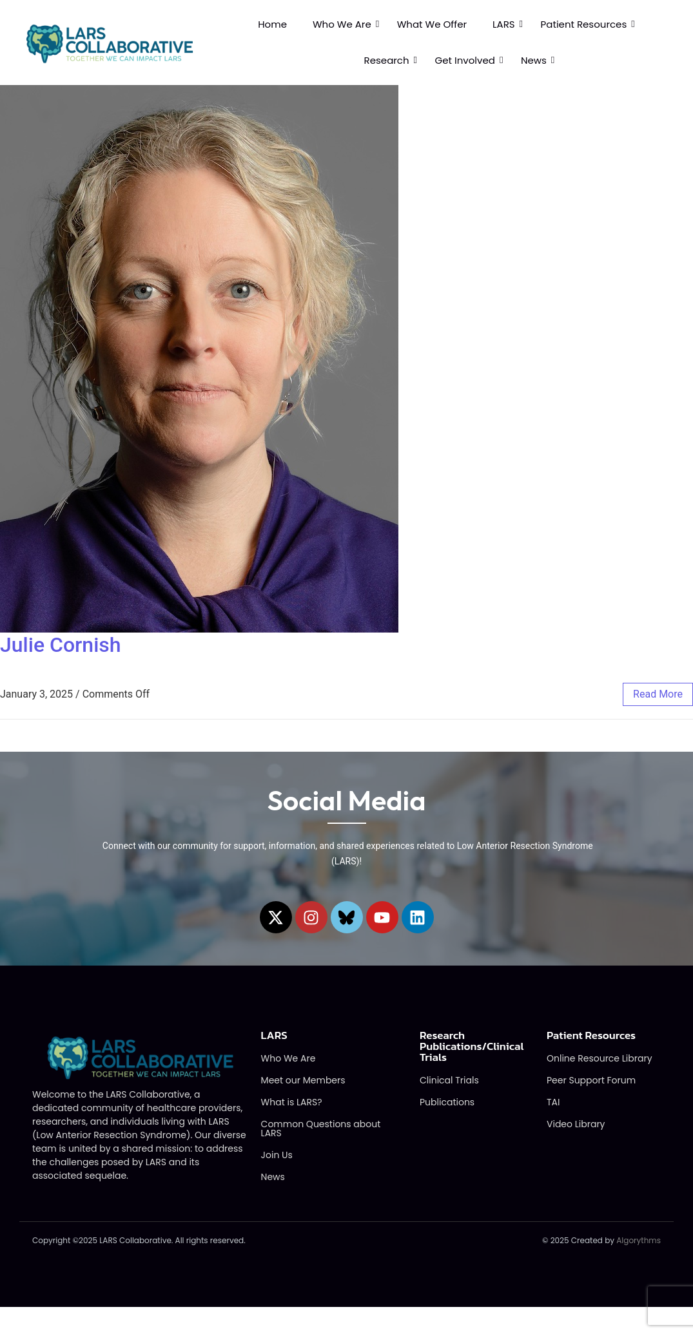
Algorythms (638, 1241)
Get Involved (465, 60)
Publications (447, 1103)
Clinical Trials (449, 1081)
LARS (504, 24)
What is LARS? (291, 1103)
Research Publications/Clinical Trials (472, 1047)
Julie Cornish (60, 645)
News (534, 60)
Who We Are (342, 24)
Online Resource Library (599, 1059)
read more (658, 694)
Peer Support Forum (591, 1081)
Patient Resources (584, 24)
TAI (553, 1103)
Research (386, 60)
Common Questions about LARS (321, 1130)
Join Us (277, 1156)
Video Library (576, 1125)
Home (272, 24)
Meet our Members (303, 1081)
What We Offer (432, 24)
